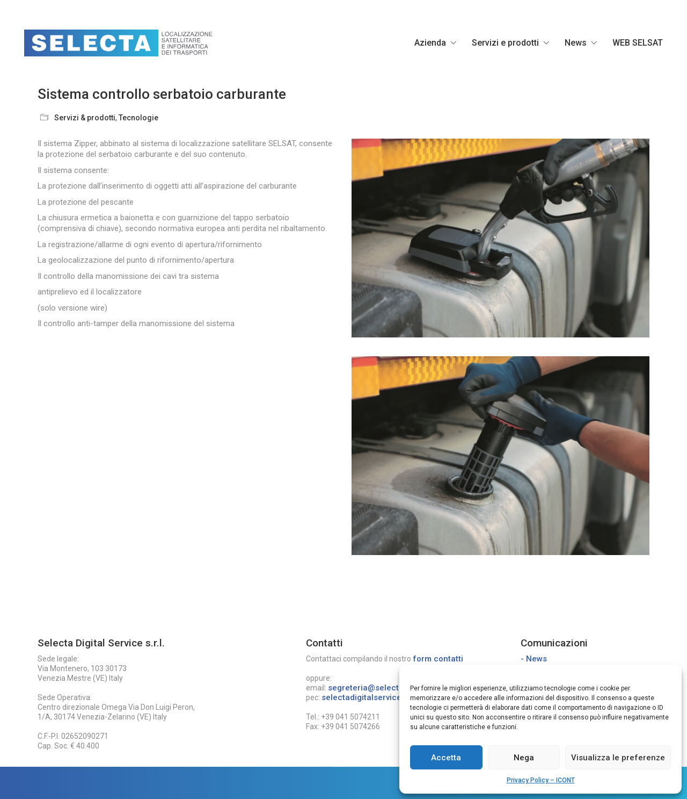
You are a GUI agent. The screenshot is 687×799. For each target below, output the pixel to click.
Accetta (446, 757)
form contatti (438, 659)
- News (534, 659)
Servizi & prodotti (84, 117)
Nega (524, 757)
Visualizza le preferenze (618, 757)
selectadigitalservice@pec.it (375, 697)
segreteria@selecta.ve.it (374, 688)
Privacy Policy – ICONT (541, 780)
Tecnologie (138, 117)
